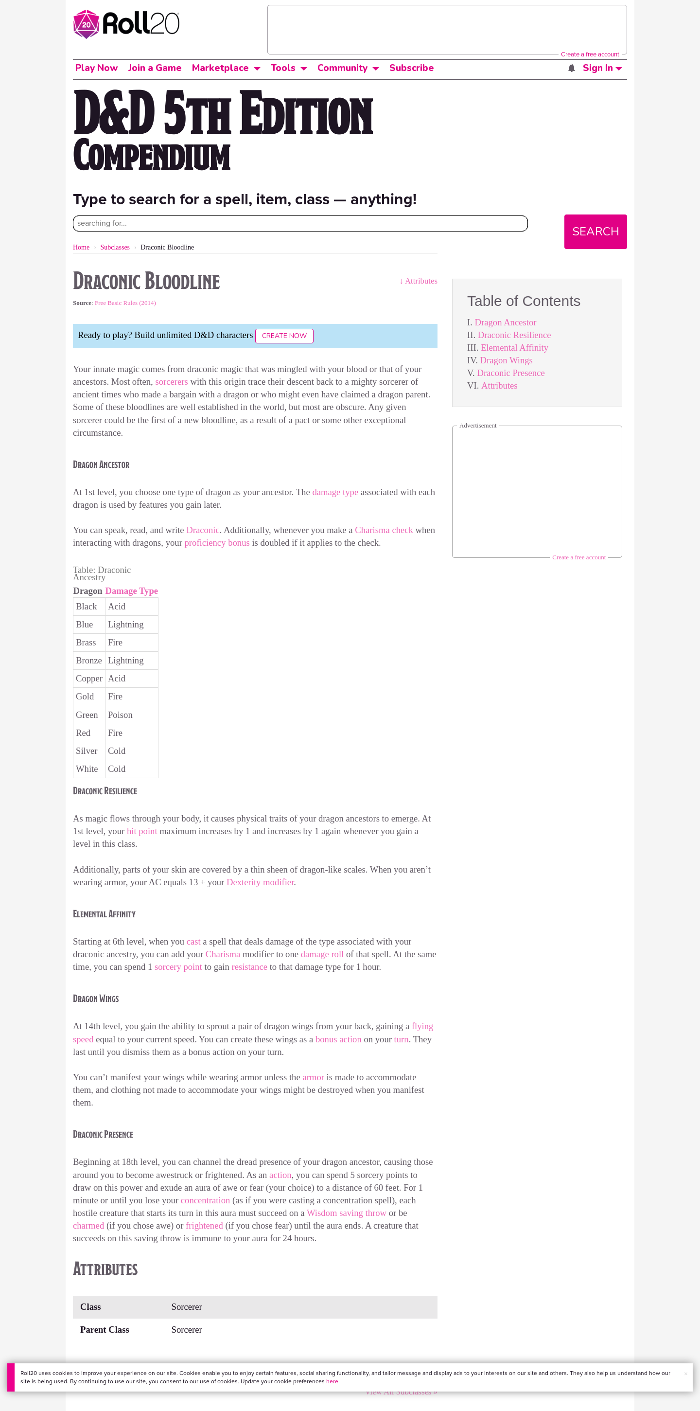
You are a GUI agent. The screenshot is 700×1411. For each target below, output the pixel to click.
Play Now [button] (96, 68)
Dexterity (244, 882)
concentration (205, 1200)
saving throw (362, 1213)
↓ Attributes (418, 281)
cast (194, 941)
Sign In (602, 68)
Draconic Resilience (514, 335)
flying (423, 1026)
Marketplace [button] (220, 68)
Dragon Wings (506, 360)
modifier (278, 882)
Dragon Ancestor (506, 322)
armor (313, 1077)
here (332, 1381)
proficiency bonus (217, 542)
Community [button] (342, 68)
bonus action (338, 1039)
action (280, 1175)
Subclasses (115, 247)
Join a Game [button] (155, 68)
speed (83, 1039)
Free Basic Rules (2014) (125, 302)
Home (81, 247)
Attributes (499, 385)
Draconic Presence (510, 373)
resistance (249, 967)
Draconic (202, 530)
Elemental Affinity (514, 347)
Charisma (223, 954)
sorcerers (171, 381)
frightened (204, 1225)
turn (401, 1039)
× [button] (686, 1373)
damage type (335, 492)
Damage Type (131, 591)
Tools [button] (283, 68)
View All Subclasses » (401, 1391)
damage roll (322, 954)
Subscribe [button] (411, 68)
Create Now (284, 335)
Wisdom (322, 1213)
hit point (142, 831)
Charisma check (384, 530)
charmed (89, 1225)
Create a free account (590, 54)
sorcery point (178, 967)
